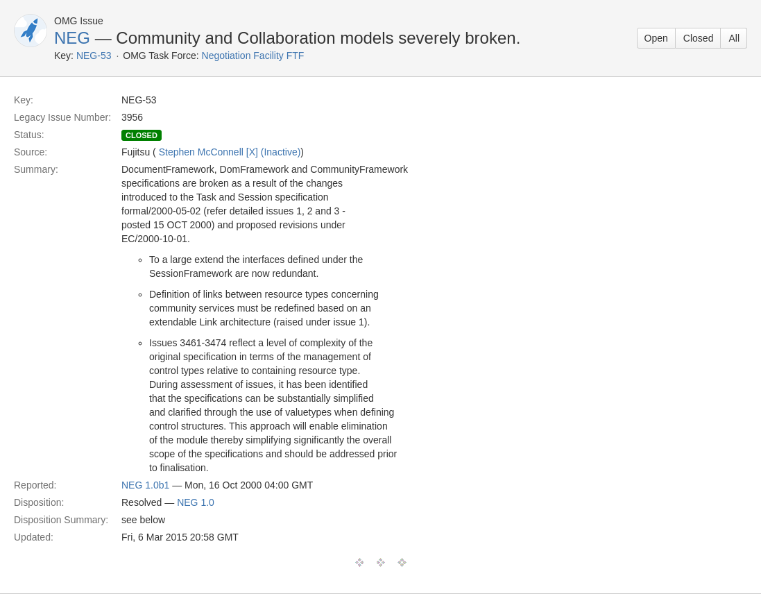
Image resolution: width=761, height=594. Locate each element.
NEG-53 (94, 55)
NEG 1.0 (195, 502)
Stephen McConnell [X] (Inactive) (230, 152)
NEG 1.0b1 (145, 485)
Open (656, 38)
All (733, 38)
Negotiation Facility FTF (253, 55)
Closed (698, 38)
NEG (72, 37)
